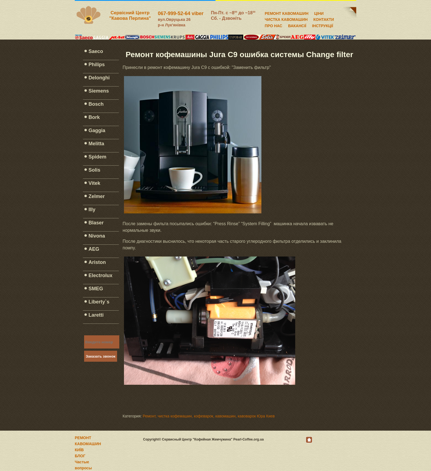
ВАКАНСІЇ (297, 25)
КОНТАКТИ (323, 18)
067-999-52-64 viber (180, 13)
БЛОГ (80, 456)
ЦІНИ (319, 12)
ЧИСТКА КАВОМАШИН (286, 18)
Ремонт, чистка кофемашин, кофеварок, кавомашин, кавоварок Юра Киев (209, 416)
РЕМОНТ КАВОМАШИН (286, 12)
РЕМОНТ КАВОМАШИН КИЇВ (88, 444)
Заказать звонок (100, 356)
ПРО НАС (273, 25)
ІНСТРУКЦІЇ (322, 25)
